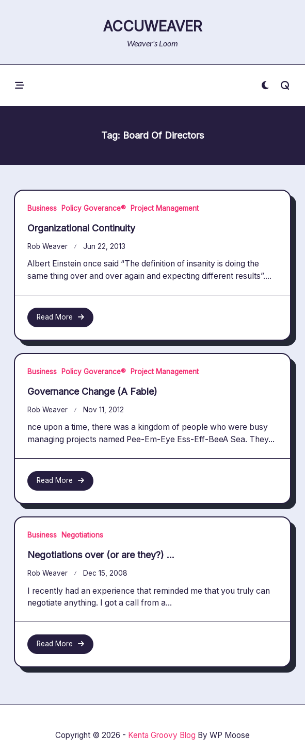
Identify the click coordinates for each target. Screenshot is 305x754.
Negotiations (82, 535)
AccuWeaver (152, 26)
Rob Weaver (47, 246)
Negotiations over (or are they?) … (100, 554)
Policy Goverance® (93, 208)
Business (42, 208)
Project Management (165, 208)
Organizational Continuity (81, 228)
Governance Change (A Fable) (92, 391)
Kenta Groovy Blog (162, 735)
